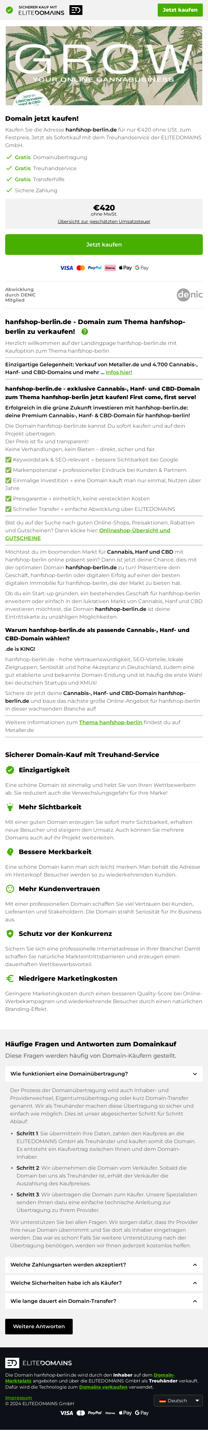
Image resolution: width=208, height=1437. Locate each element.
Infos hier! (119, 372)
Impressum (18, 1398)
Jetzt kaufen (180, 10)
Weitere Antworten (39, 1326)
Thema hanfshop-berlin (110, 722)
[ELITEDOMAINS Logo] (102, 1363)
